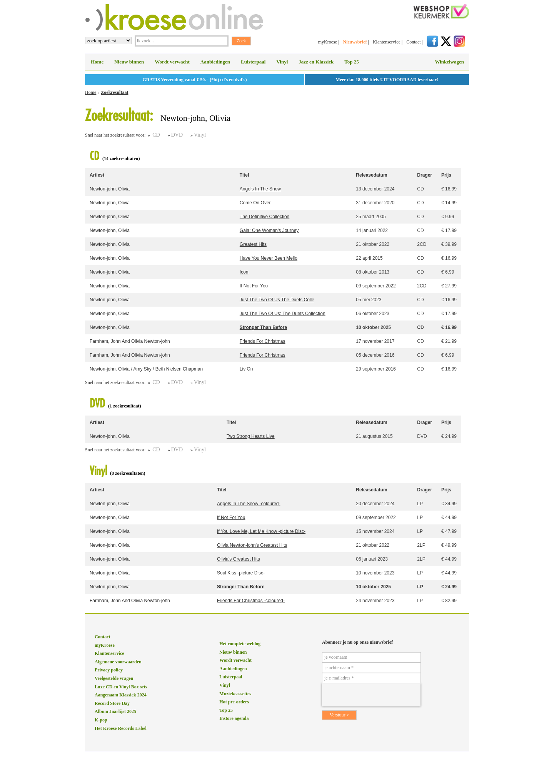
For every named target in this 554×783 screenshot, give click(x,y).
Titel (244, 175)
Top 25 (351, 62)
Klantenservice (386, 42)
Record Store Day (112, 703)
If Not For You (254, 286)
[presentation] (371, 694)
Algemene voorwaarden (118, 661)
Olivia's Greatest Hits (238, 559)
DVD (177, 135)
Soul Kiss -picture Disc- (241, 573)
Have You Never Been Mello (268, 258)
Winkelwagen (449, 62)
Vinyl (282, 62)
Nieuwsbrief (355, 42)
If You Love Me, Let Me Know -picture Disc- (261, 531)
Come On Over (255, 202)
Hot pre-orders (234, 702)
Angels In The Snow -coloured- (248, 503)
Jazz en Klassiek (316, 62)
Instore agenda (234, 718)
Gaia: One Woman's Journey (269, 230)
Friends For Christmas (262, 341)
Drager (424, 175)
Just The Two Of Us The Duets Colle (277, 299)
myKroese (327, 42)
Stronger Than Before (263, 327)
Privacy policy (109, 670)
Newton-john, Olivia (110, 189)
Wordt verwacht (172, 62)
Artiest (97, 175)
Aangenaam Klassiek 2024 (121, 695)
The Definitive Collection (264, 216)
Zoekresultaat (114, 92)
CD (156, 135)
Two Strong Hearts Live (251, 436)
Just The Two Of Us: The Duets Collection (282, 313)
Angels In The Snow (260, 189)
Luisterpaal (253, 62)
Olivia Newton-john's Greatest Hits (252, 545)
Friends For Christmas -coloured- (251, 600)
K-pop (101, 720)
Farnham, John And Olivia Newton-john (130, 341)
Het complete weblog (239, 643)
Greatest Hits (253, 244)
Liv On (246, 369)
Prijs (446, 175)
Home (97, 62)
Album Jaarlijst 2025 (115, 711)
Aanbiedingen (215, 62)
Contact (413, 42)
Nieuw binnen (129, 62)
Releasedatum (371, 175)
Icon (244, 272)
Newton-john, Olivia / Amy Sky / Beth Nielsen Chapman (146, 369)
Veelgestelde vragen (114, 678)
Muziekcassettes (235, 693)
